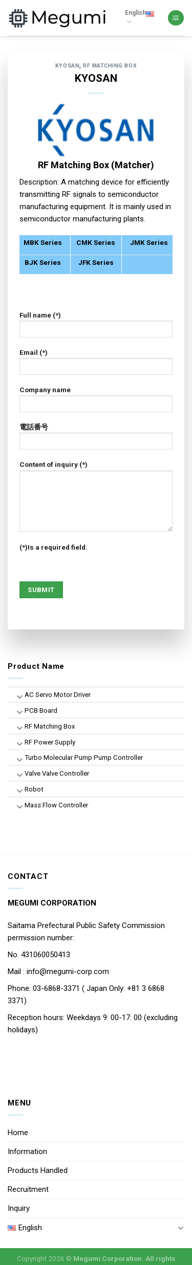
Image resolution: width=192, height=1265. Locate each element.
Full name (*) (96, 328)
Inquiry (19, 1208)
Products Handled (38, 1170)
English (139, 18)
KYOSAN (67, 65)
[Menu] (175, 18)
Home (18, 1132)
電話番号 (96, 440)
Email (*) (96, 365)
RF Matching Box (110, 65)
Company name (96, 402)
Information (27, 1151)
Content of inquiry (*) (96, 499)
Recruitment (28, 1189)
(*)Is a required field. (53, 547)
